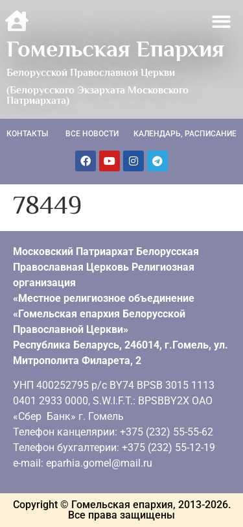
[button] (222, 21)
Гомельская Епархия (115, 49)
